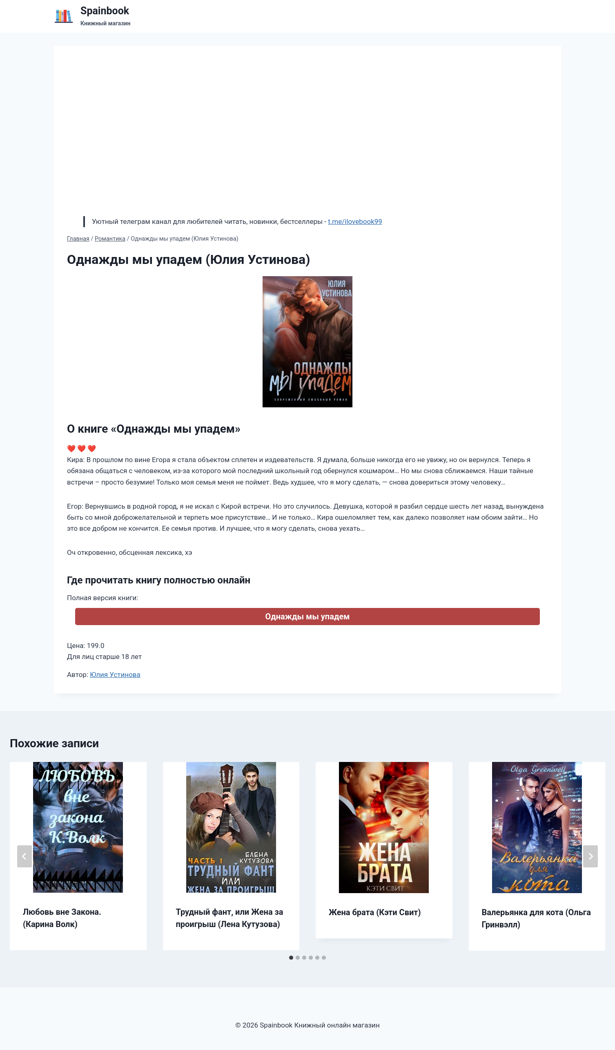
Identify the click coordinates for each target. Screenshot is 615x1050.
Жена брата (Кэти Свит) (375, 912)
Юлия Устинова (115, 674)
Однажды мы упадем (307, 616)
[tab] (291, 958)
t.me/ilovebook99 (355, 221)
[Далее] (590, 856)
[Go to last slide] (24, 856)
